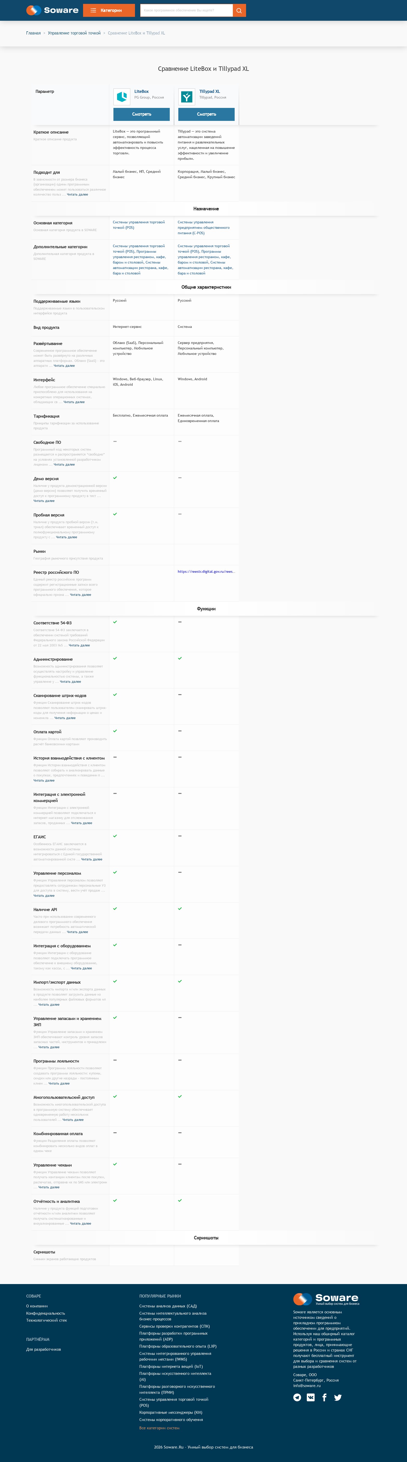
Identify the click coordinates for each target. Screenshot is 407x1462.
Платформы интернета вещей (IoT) (171, 1366)
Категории (106, 10)
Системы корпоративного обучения (171, 1419)
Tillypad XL (209, 91)
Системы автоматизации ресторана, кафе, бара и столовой (140, 267)
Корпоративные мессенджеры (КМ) (170, 1412)
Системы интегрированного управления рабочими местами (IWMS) (175, 1356)
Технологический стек (46, 1320)
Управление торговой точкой (74, 33)
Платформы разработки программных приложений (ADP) (173, 1336)
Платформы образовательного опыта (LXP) (178, 1346)
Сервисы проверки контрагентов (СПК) (174, 1326)
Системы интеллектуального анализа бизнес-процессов (173, 1316)
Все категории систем (159, 1428)
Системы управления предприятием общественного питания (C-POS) (204, 227)
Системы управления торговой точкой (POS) (173, 1402)
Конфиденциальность (45, 1313)
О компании (37, 1306)
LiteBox (141, 91)
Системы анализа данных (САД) (168, 1306)
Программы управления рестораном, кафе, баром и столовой (139, 256)
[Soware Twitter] (338, 1397)
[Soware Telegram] (297, 1397)
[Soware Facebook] (324, 1397)
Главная (33, 33)
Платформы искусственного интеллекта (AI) (175, 1376)
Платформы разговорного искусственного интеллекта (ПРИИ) (177, 1389)
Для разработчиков (43, 1349)
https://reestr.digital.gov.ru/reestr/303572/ (214, 571)
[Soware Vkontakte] (311, 1397)
